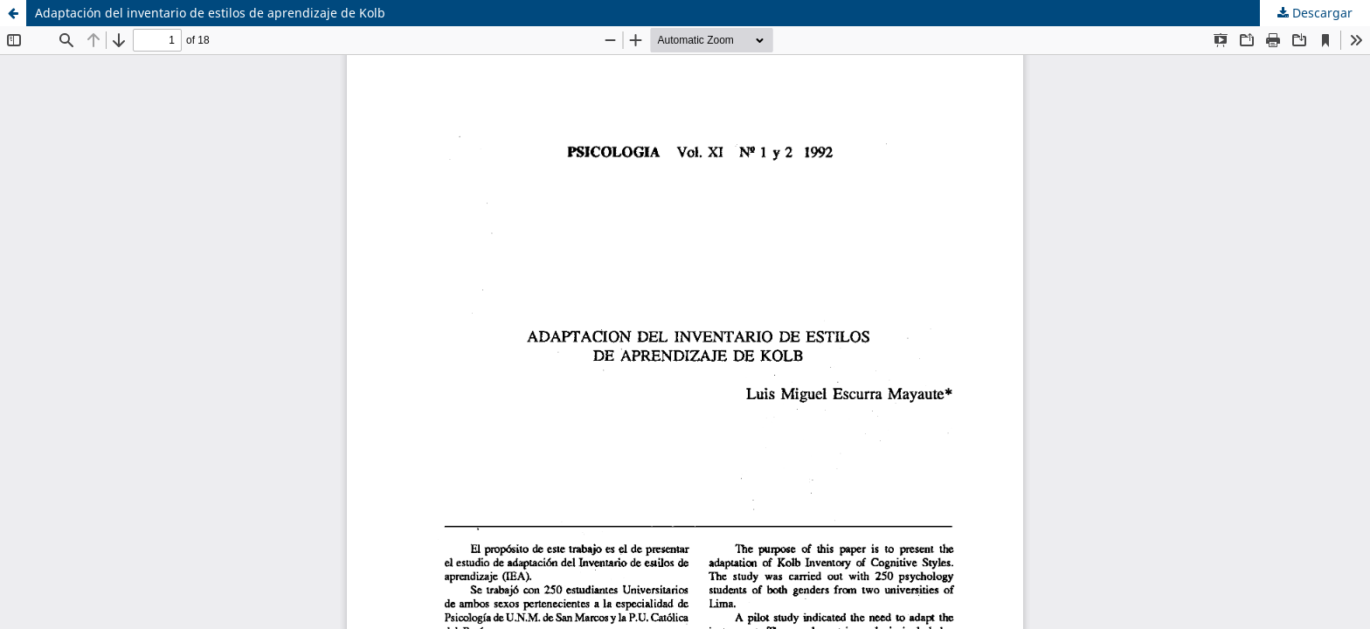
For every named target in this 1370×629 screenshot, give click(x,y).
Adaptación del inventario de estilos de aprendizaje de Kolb (210, 12)
